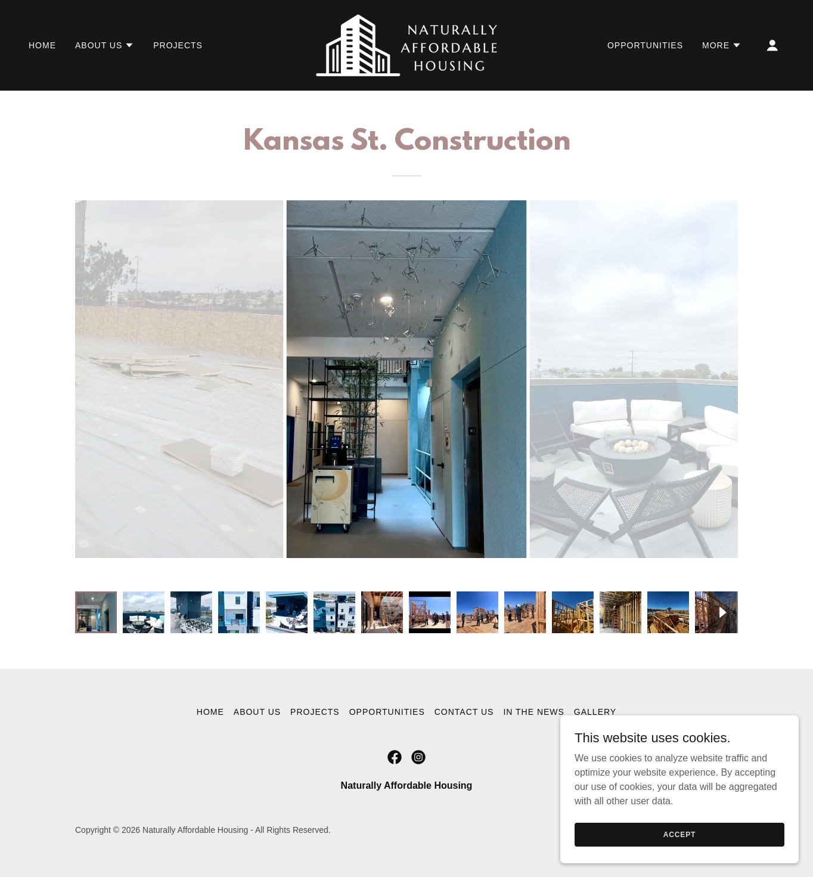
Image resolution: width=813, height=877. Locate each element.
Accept (679, 834)
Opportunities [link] (645, 45)
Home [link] (42, 45)
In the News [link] (533, 712)
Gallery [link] (595, 712)
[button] (104, 45)
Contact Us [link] (464, 712)
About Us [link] (257, 712)
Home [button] (210, 712)
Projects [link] (178, 45)
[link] (406, 44)
